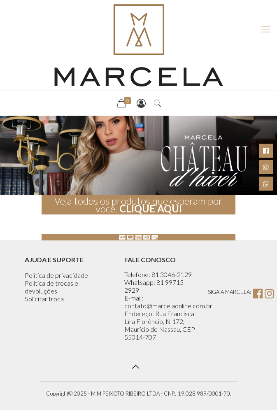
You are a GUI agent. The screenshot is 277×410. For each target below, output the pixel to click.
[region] (138, 155)
